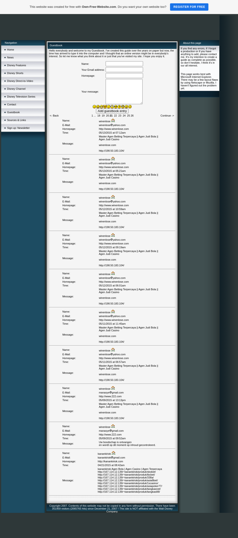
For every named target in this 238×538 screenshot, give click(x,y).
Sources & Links (16, 120)
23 (119, 115)
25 (128, 115)
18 (98, 115)
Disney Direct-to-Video (20, 81)
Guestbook (13, 112)
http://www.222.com (110, 396)
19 (103, 115)
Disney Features (16, 65)
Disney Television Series (21, 96)
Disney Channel (16, 88)
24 (124, 115)
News (10, 57)
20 (107, 115)
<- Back (54, 115)
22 (115, 115)
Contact (11, 104)
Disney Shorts (15, 73)
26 (132, 115)
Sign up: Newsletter (18, 127)
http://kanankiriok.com (110, 461)
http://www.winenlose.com (114, 128)
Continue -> (167, 115)
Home (10, 49)
